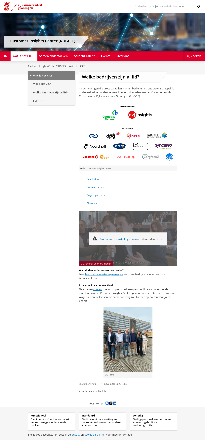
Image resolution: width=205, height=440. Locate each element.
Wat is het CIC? (77, 66)
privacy (75, 434)
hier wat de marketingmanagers (104, 275)
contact (97, 290)
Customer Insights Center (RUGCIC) (47, 66)
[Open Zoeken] (194, 56)
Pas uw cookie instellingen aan (118, 240)
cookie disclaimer (94, 434)
